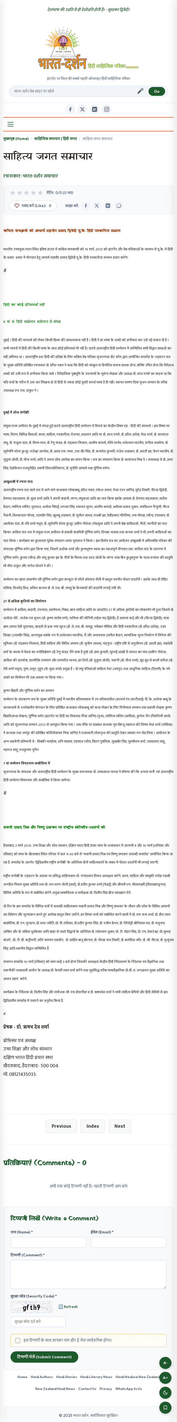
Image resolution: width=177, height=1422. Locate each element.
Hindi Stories (66, 1377)
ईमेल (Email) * (102, 1232)
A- (165, 1362)
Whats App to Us (128, 1388)
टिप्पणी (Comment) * (28, 1254)
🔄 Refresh (68, 1306)
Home (22, 1377)
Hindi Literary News (96, 1377)
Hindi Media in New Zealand (138, 1377)
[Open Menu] (10, 124)
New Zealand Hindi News (55, 1388)
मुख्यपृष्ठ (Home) (15, 138)
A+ (165, 1377)
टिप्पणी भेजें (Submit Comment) (44, 1357)
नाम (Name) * (22, 1232)
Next (119, 1126)
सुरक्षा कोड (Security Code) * (34, 1296)
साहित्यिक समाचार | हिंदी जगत (55, 138)
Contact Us (87, 1388)
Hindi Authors (42, 1377)
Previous (61, 1126)
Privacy (106, 1388)
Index (93, 1126)
